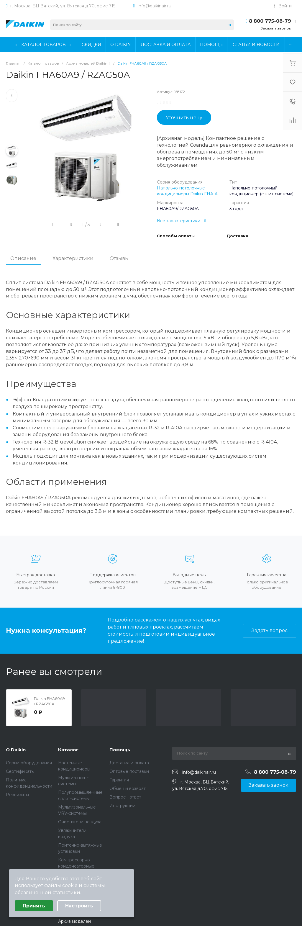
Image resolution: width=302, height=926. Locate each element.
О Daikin (16, 749)
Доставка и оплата (129, 762)
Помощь (119, 749)
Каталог (68, 749)
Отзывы (119, 258)
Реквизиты (17, 794)
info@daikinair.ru (154, 6)
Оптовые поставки (129, 771)
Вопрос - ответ (125, 797)
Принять (34, 906)
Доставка (237, 236)
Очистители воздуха (79, 821)
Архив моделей (74, 921)
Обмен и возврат (127, 788)
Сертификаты (20, 771)
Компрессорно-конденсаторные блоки (76, 866)
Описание (23, 258)
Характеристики (72, 258)
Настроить (79, 906)
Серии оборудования (29, 762)
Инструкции (122, 805)
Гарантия (119, 780)
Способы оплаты (176, 236)
